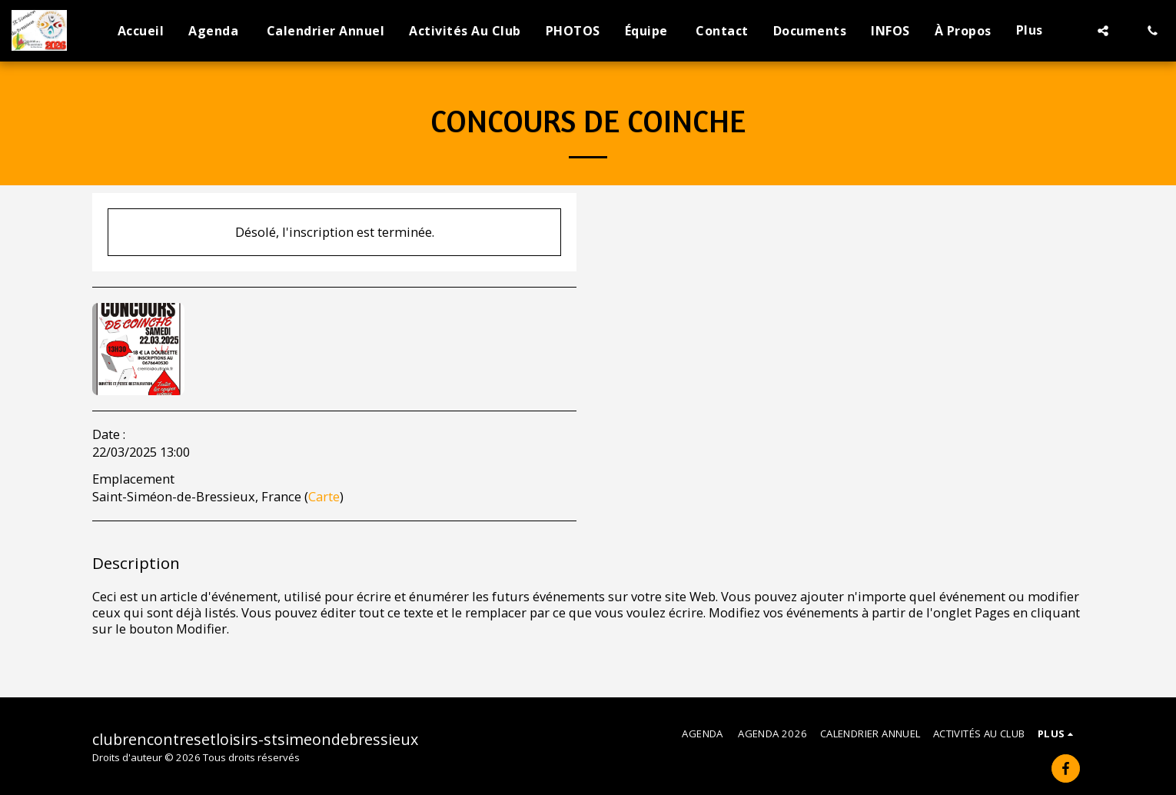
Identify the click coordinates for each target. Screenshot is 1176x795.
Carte (324, 496)
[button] (1103, 31)
